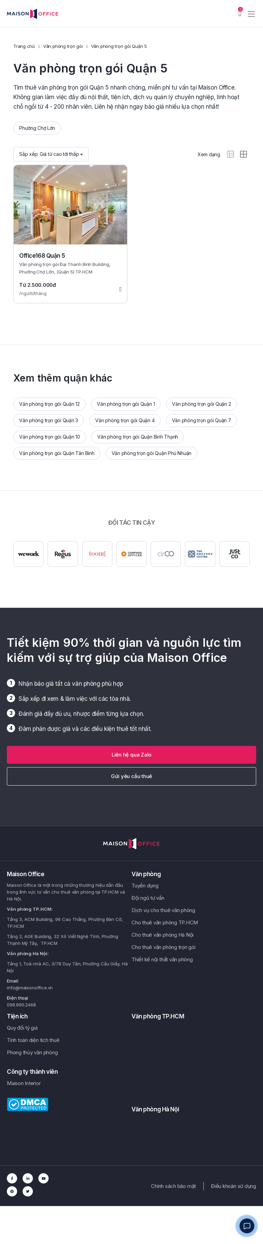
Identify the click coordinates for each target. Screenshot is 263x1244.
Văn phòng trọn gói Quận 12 (49, 404)
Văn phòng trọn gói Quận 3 (48, 420)
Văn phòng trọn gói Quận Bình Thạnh (137, 437)
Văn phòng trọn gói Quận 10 (49, 437)
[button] (131, 755)
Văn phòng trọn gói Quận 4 (124, 420)
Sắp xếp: (51, 154)
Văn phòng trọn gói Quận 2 (201, 404)
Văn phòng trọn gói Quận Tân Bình (57, 453)
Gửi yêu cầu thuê (131, 776)
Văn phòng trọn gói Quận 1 (126, 404)
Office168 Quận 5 (42, 255)
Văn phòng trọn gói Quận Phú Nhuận (151, 453)
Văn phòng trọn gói (63, 46)
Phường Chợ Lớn (37, 128)
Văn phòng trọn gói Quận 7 (201, 420)
